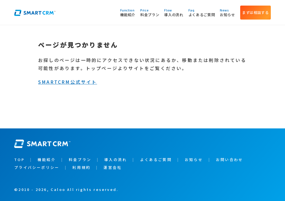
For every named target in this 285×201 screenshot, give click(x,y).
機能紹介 (128, 12)
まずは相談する (255, 12)
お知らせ (227, 12)
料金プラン (149, 12)
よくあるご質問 (201, 12)
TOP (19, 159)
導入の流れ (173, 12)
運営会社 (113, 167)
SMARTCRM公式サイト (67, 81)
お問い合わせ (229, 159)
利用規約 (81, 167)
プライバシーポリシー (36, 167)
